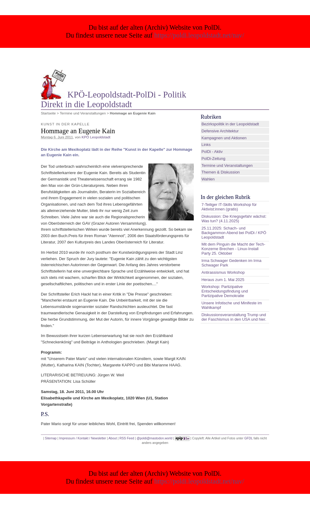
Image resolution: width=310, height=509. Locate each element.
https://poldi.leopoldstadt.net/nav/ (199, 35)
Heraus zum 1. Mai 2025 (222, 279)
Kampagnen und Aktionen (223, 138)
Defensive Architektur (220, 131)
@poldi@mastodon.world (155, 438)
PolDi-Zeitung (213, 158)
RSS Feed (126, 438)
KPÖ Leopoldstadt (96, 137)
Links (205, 144)
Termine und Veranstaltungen (83, 113)
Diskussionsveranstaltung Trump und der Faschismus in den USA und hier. (233, 317)
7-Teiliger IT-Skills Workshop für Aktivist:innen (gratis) (229, 206)
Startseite (48, 113)
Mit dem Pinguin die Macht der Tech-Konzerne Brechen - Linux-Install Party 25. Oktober (233, 249)
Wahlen (208, 179)
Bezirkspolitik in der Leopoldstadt (230, 124)
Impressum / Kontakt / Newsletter (82, 438)
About (112, 438)
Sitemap (51, 438)
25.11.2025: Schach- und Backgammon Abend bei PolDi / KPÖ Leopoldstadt (233, 233)
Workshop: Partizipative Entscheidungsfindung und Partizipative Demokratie (224, 291)
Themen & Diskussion (220, 172)
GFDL (248, 438)
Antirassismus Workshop (223, 272)
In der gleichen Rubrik (225, 197)
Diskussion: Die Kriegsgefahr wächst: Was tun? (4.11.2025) (233, 218)
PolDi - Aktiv (212, 151)
